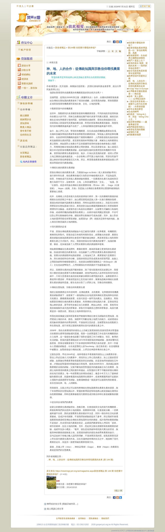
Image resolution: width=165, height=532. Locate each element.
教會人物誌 (25, 127)
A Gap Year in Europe (138, 88)
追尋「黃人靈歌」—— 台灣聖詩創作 (137, 97)
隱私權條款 (93, 518)
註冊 (31, 6)
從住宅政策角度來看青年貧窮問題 (137, 72)
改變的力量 (133, 132)
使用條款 (82, 518)
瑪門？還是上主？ (136, 60)
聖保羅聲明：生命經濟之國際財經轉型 (137, 56)
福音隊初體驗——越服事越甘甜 (137, 123)
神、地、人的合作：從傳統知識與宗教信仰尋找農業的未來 (137, 83)
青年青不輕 (25, 131)
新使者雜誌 (25, 156)
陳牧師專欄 (26, 103)
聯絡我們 (105, 518)
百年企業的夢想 (135, 109)
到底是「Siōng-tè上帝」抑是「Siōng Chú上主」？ (138, 116)
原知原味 (24, 123)
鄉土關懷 (24, 115)
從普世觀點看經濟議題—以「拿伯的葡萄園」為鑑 (137, 50)
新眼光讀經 (25, 83)
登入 (21, 6)
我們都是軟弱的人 (136, 127)
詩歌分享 (24, 70)
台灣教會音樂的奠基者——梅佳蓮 (137, 92)
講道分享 (24, 65)
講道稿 (24, 140)
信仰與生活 (25, 134)
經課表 (23, 79)
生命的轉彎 (133, 111)
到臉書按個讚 (134, 134)
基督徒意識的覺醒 (136, 129)
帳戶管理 (26, 50)
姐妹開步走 (25, 119)
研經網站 (24, 74)
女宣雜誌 (24, 152)
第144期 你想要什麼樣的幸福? (82, 47)
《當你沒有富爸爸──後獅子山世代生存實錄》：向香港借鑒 (138, 104)
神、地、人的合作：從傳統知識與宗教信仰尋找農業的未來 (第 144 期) (81, 459)
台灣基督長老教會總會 (65, 518)
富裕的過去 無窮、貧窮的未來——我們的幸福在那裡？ (138, 65)
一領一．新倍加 (27, 88)
